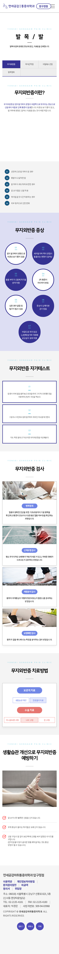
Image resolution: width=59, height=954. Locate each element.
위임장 (18, 888)
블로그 (20, 926)
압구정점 (43, 6)
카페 (39, 926)
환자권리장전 (9, 885)
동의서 (6, 888)
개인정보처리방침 (26, 881)
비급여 (24, 885)
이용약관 (7, 881)
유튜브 (30, 926)
